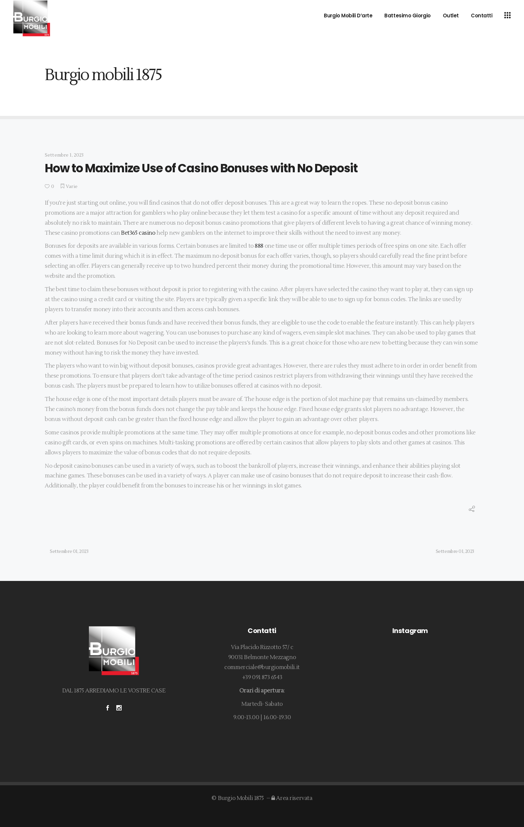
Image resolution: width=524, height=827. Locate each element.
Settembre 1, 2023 (64, 155)
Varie (72, 187)
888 (259, 246)
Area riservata (291, 798)
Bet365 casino (138, 233)
